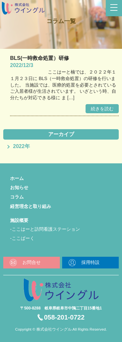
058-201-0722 (64, 317)
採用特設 (90, 262)
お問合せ (31, 262)
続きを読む (102, 108)
